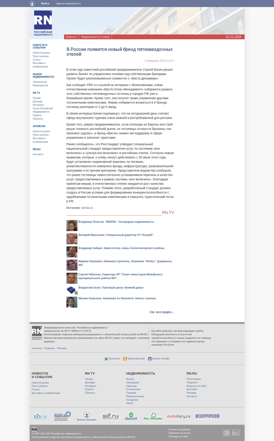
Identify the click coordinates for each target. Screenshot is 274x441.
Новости (71, 36)
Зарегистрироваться (68, 3)
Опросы (37, 115)
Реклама (61, 348)
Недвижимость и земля (95, 36)
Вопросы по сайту (197, 386)
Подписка (49, 348)
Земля (129, 403)
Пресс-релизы (41, 56)
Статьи (37, 59)
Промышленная (135, 396)
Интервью (38, 105)
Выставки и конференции (46, 393)
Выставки (192, 389)
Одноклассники (134, 358)
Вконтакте (112, 358)
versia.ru (87, 208)
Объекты (38, 118)
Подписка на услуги (180, 433)
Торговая (131, 392)
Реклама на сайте (179, 436)
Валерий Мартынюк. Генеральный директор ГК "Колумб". (116, 235)
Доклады (38, 101)
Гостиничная (133, 389)
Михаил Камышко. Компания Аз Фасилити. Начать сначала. (117, 298)
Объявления (40, 82)
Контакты (38, 154)
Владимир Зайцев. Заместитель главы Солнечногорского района (121, 248)
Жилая (130, 379)
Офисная (131, 386)
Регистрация (194, 379)
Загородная (132, 382)
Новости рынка (41, 52)
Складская (132, 399)
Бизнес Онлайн (159, 358)
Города (37, 98)
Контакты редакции (179, 429)
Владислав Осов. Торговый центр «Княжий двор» (111, 287)
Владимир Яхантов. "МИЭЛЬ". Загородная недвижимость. (117, 221)
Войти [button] (45, 3)
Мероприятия (40, 85)
